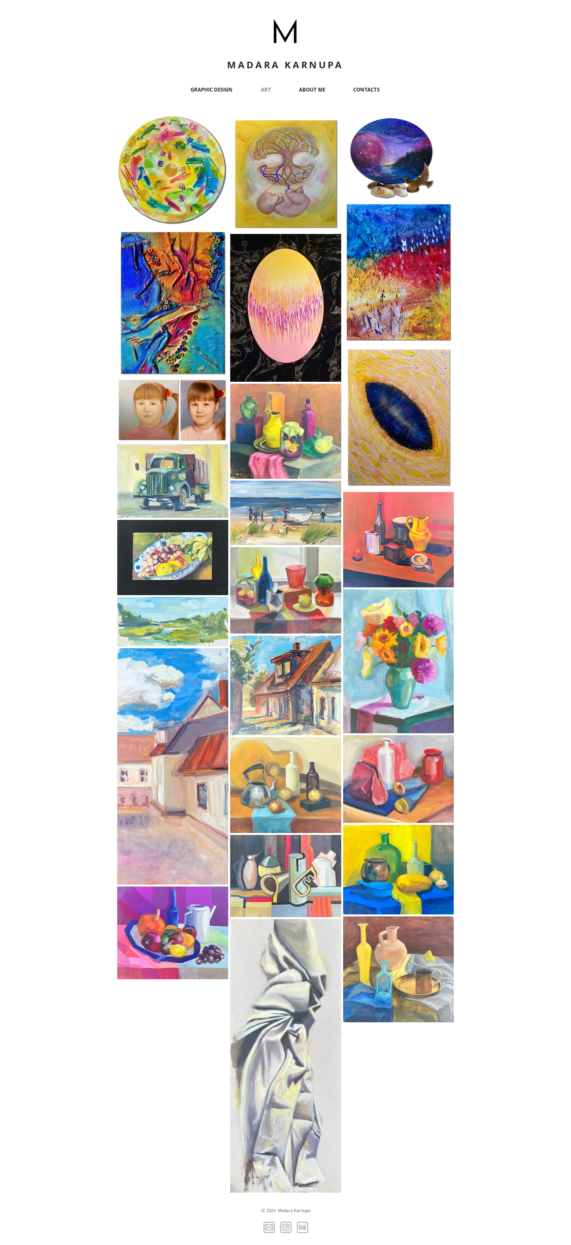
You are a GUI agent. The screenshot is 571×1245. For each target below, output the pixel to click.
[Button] (285, 30)
